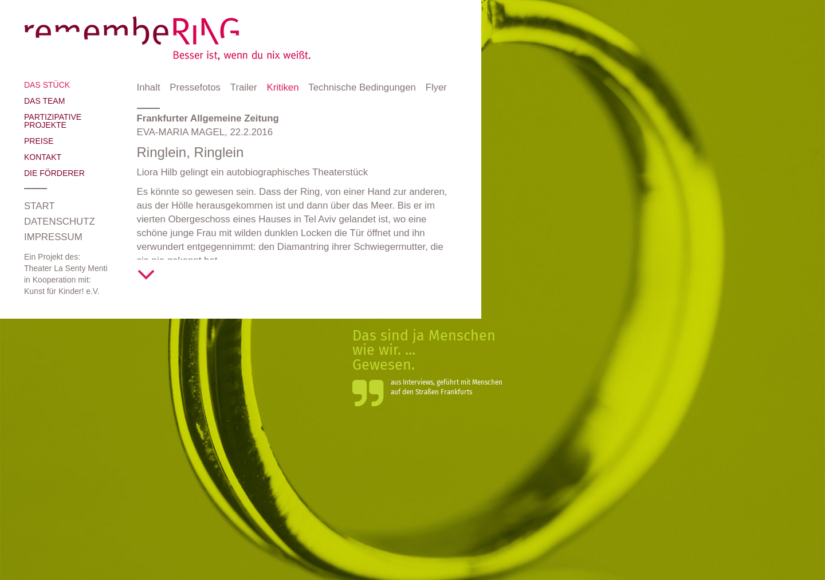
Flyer (436, 87)
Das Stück (47, 85)
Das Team (44, 101)
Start (39, 206)
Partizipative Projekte (52, 121)
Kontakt (42, 157)
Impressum (53, 237)
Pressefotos (195, 87)
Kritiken (283, 87)
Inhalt (148, 87)
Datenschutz (59, 221)
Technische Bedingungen (362, 87)
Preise (38, 141)
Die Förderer (54, 173)
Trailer (243, 87)
